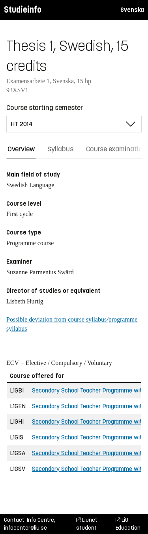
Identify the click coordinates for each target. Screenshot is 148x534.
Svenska (132, 9)
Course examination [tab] (116, 149)
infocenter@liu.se (25, 528)
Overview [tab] (21, 149)
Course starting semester (44, 107)
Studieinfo (22, 9)
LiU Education (128, 524)
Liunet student (86, 524)
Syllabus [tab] (60, 149)
